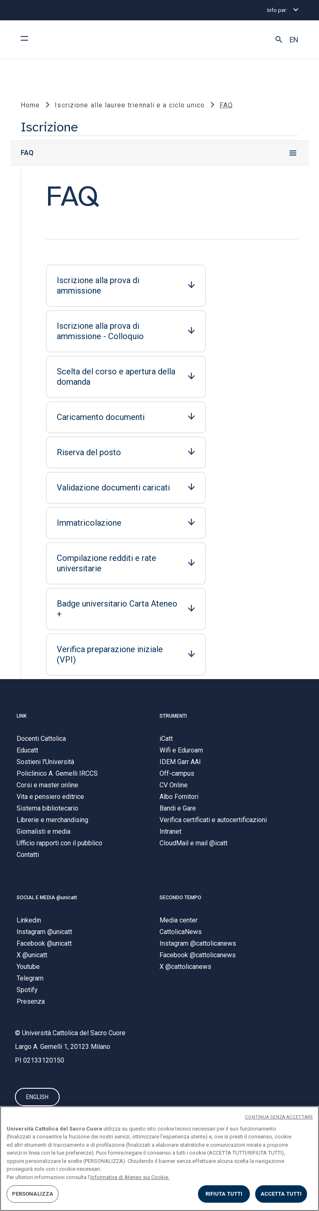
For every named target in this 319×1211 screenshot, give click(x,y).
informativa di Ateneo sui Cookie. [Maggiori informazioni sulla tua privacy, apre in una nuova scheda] (129, 1177)
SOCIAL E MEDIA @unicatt (47, 897)
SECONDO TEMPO (180, 897)
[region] (159, 1158)
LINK (22, 716)
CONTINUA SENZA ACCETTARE (279, 1117)
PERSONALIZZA (32, 1194)
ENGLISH (37, 1097)
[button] (278, 40)
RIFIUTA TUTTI (224, 1194)
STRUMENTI (173, 716)
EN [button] (294, 40)
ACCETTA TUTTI (281, 1194)
